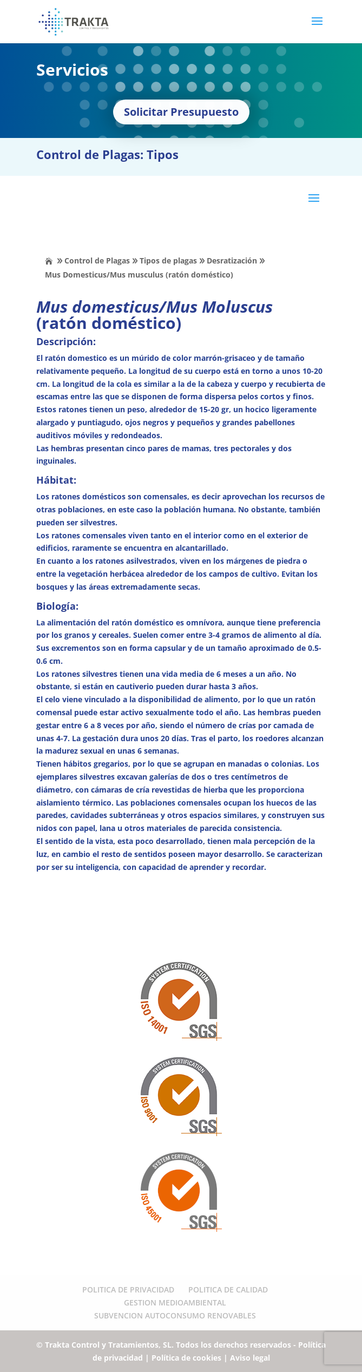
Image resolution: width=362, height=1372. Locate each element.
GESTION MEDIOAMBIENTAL (175, 1302)
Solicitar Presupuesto (181, 111)
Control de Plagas (97, 260)
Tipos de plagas (168, 260)
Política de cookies (186, 1358)
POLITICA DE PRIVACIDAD (128, 1289)
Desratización (232, 260)
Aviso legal (250, 1358)
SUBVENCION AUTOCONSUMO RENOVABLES (175, 1315)
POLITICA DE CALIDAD (228, 1289)
